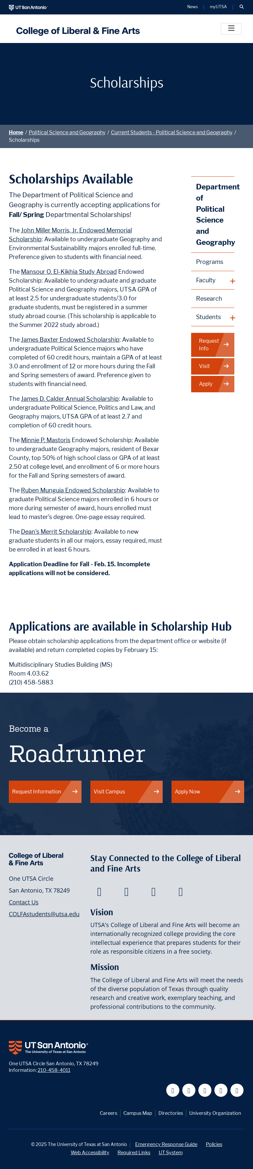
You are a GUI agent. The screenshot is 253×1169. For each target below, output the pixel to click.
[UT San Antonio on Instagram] (237, 1090)
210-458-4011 (54, 1070)
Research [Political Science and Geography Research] (209, 298)
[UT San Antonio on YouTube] (205, 1090)
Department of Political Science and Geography (215, 214)
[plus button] (212, 280)
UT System (171, 1152)
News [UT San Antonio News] (192, 7)
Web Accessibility (90, 1152)
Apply (214, 384)
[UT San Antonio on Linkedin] (221, 1090)
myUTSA (218, 7)
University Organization (215, 1113)
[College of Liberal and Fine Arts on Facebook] (99, 894)
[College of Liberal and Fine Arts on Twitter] (126, 894)
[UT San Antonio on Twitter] (189, 1090)
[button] (241, 7)
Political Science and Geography (67, 132)
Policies (214, 1144)
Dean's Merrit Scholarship (56, 531)
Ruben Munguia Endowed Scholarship (73, 490)
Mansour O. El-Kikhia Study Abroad (69, 271)
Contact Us (24, 902)
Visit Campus (127, 792)
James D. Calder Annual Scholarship (70, 398)
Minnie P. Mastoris (45, 440)
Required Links (133, 1152)
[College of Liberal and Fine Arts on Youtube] (153, 894)
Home (16, 132)
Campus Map (137, 1113)
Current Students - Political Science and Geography (171, 132)
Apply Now (208, 792)
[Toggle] (231, 28)
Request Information (45, 792)
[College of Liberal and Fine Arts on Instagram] (180, 894)
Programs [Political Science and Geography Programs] (209, 261)
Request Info (214, 345)
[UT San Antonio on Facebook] (173, 1090)
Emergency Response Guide (166, 1144)
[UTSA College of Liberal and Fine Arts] (76, 28)
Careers (108, 1113)
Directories (170, 1113)
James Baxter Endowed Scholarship (70, 339)
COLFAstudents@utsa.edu (44, 914)
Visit (214, 366)
